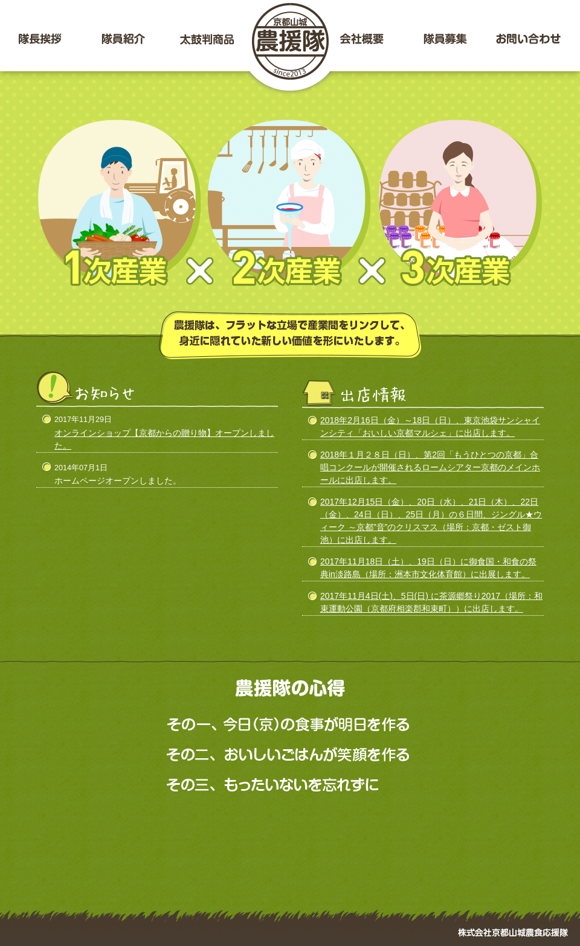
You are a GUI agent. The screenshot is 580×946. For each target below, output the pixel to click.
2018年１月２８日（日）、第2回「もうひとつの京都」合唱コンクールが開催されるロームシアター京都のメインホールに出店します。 (430, 467)
